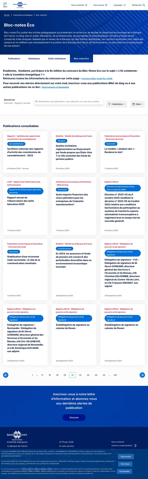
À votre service (65, 439)
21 (73, 367)
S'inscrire (74, 410)
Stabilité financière (67, 443)
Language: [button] (119, 5)
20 (65, 367)
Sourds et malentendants (121, 438)
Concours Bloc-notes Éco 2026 (96, 78)
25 (105, 367)
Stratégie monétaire (15, 443)
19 (58, 367)
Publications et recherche (17, 447)
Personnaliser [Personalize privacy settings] (124, 471)
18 (50, 367)
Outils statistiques (57, 58)
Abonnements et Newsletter (55, 87)
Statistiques (34, 58)
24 (97, 367)
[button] (116, 101)
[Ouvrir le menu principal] (5, 5)
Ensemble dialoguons (16, 434)
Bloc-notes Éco (81, 58)
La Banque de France (16, 439)
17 (43, 367)
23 (89, 367)
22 (81, 367)
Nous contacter (117, 434)
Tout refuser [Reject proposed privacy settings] (125, 464)
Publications (14, 58)
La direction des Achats (121, 445)
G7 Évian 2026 (65, 434)
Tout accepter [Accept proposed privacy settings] (126, 456)
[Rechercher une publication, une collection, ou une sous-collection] (68, 101)
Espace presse (117, 442)
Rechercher (9, 99)
